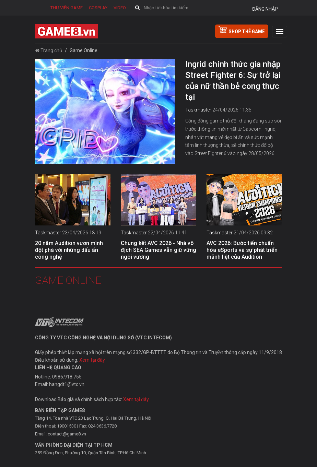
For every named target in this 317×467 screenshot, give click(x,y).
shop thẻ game (242, 30)
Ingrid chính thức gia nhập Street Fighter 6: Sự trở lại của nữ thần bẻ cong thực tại (233, 80)
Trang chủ (48, 50)
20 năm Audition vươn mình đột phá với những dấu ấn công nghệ (69, 250)
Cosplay (98, 7)
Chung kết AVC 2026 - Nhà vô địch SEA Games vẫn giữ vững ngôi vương (158, 250)
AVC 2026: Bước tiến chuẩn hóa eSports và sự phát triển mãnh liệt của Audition (242, 250)
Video (120, 7)
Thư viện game (66, 7)
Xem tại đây (92, 360)
